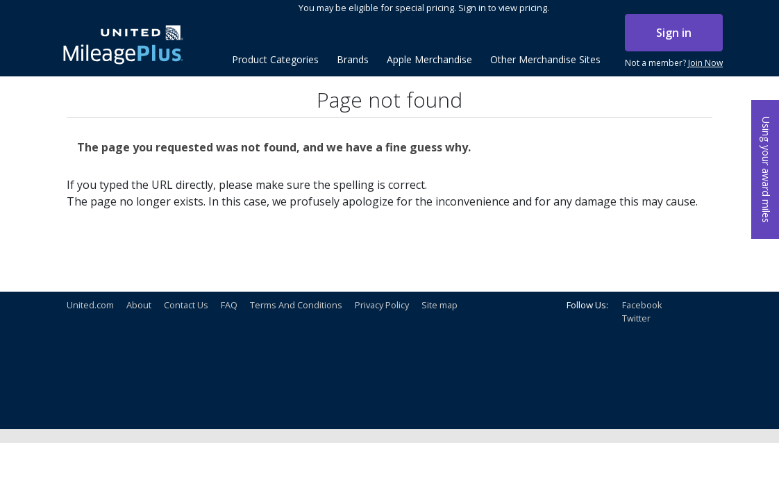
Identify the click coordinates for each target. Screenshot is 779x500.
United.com (90, 305)
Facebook (642, 305)
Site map (439, 305)
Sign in (674, 32)
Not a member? (674, 63)
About (138, 305)
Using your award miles (766, 170)
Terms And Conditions (296, 305)
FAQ (229, 305)
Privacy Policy (382, 305)
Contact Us (186, 305)
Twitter (636, 318)
